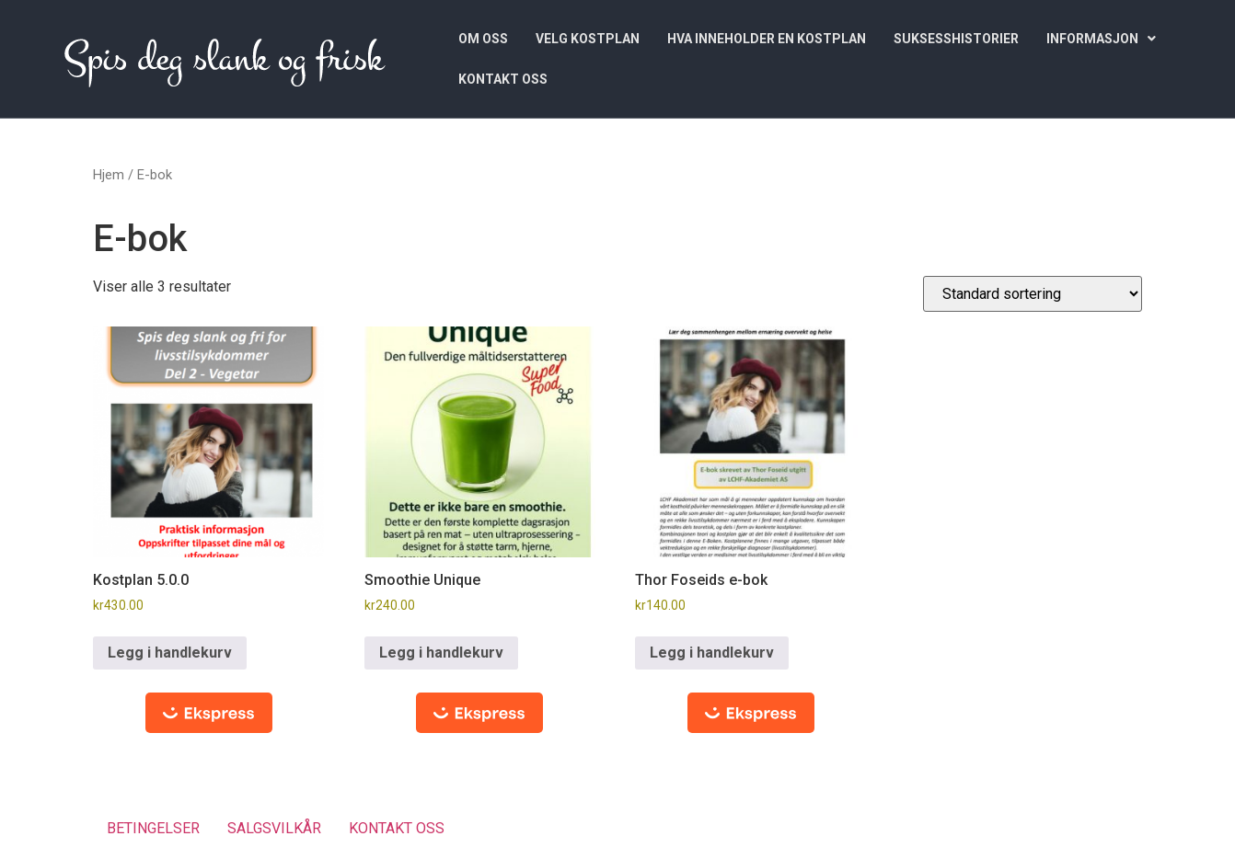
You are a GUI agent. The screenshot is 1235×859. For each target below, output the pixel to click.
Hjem (108, 174)
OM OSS (483, 38)
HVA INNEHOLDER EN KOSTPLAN (766, 38)
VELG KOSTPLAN (588, 38)
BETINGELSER (153, 828)
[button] (1101, 38)
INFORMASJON (1101, 38)
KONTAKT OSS (503, 79)
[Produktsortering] (1032, 294)
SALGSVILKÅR (274, 828)
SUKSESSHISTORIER (956, 38)
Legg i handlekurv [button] (170, 652)
